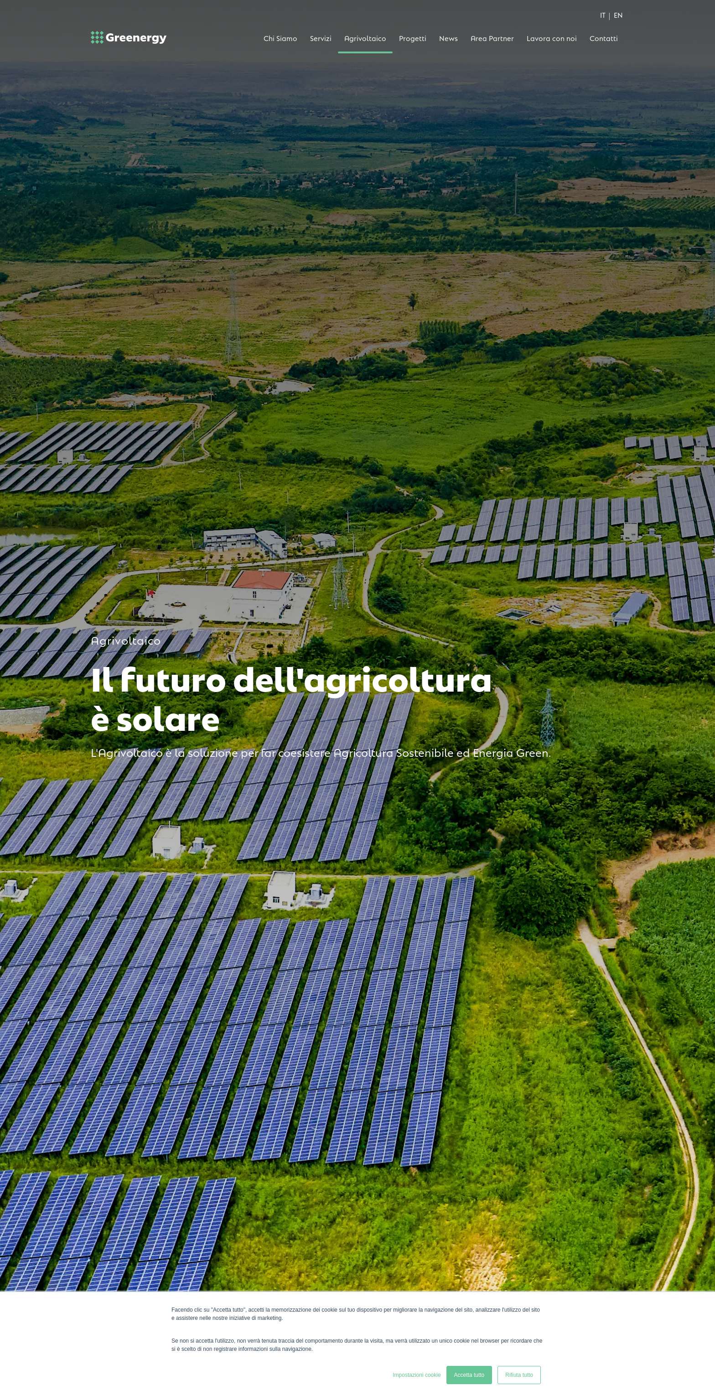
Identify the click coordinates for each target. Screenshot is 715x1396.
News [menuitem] (448, 37)
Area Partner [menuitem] (492, 37)
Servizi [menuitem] (321, 37)
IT (603, 14)
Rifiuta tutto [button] (519, 1375)
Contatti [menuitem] (604, 37)
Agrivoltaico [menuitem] (365, 37)
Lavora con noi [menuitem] (552, 37)
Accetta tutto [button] (469, 1375)
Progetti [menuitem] (412, 37)
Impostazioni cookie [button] (416, 1375)
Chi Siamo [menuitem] (280, 37)
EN (618, 14)
